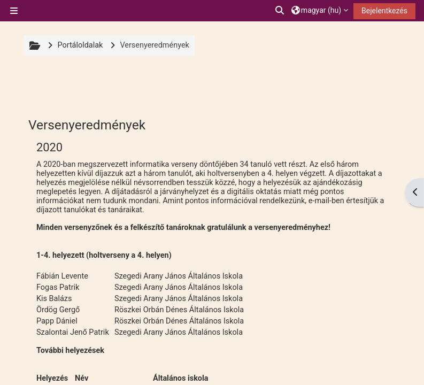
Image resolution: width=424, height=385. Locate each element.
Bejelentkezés (384, 10)
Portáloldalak (80, 45)
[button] (280, 11)
